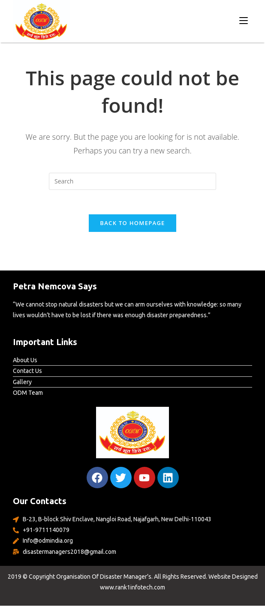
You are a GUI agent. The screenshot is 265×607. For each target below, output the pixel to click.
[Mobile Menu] (243, 20)
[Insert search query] (132, 181)
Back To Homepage (132, 224)
